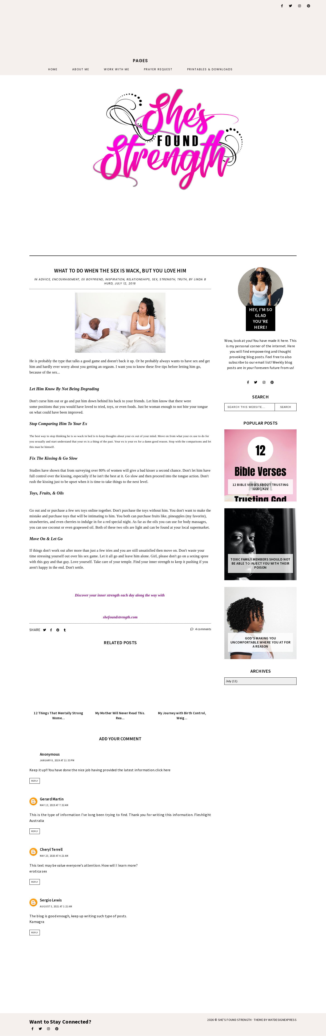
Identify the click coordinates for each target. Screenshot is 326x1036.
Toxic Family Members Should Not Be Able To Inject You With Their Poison (260, 563)
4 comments (200, 629)
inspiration (115, 279)
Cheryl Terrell (51, 849)
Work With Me (116, 69)
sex (155, 279)
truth (182, 279)
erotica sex (38, 871)
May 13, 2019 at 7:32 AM (54, 805)
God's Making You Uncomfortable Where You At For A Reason (260, 642)
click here (163, 770)
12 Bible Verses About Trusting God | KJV (261, 487)
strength (167, 279)
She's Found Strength (235, 1020)
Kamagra (36, 921)
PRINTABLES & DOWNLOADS (210, 69)
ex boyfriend (92, 279)
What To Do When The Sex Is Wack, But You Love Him (120, 270)
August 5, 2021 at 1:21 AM (56, 906)
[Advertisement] (141, 28)
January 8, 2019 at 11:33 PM (57, 760)
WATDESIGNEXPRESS (282, 1020)
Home (53, 69)
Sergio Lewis (51, 900)
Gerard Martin (52, 799)
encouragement (65, 279)
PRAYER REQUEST (158, 69)
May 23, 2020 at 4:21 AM (54, 855)
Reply (34, 780)
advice (44, 279)
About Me (80, 69)
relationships (138, 279)
